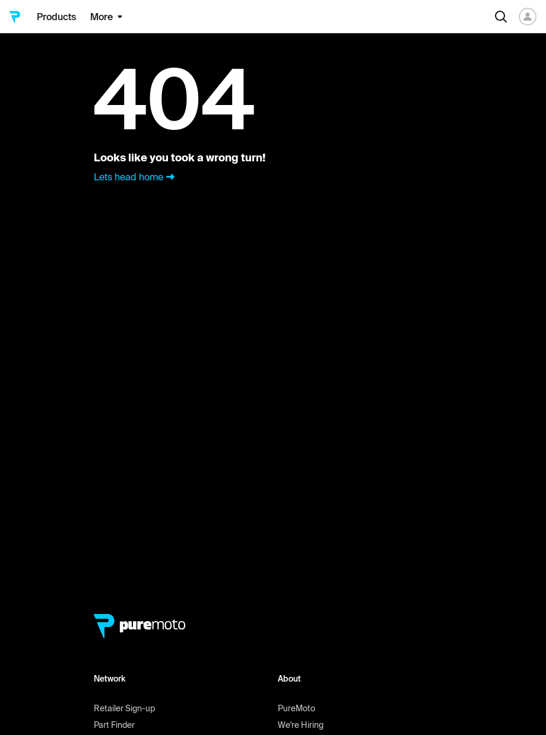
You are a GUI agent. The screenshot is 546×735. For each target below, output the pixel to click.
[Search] (501, 17)
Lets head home (135, 177)
